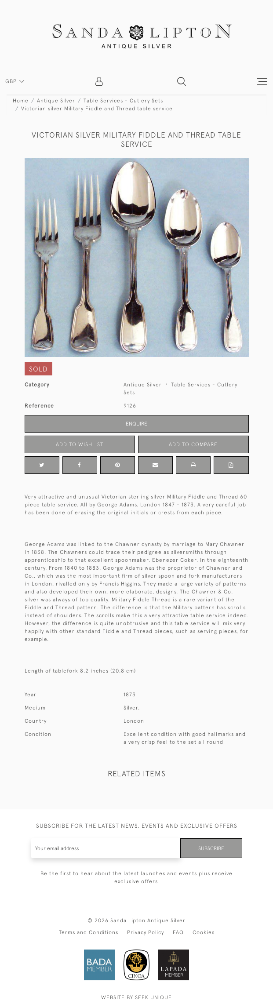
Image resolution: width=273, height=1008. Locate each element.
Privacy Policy (145, 932)
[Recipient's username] (106, 848)
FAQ (178, 932)
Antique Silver (56, 101)
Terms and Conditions (88, 932)
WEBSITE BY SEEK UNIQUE (136, 997)
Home (21, 101)
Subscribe (211, 848)
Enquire (136, 424)
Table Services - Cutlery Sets (123, 101)
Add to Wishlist (79, 444)
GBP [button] (11, 81)
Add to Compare (193, 444)
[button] (181, 81)
